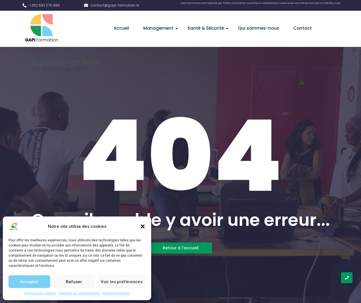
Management (160, 28)
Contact (302, 28)
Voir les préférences (121, 281)
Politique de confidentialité (79, 293)
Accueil (121, 28)
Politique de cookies (40, 293)
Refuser (74, 281)
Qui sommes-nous (258, 28)
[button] (143, 226)
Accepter (29, 281)
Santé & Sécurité (208, 28)
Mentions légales (116, 293)
